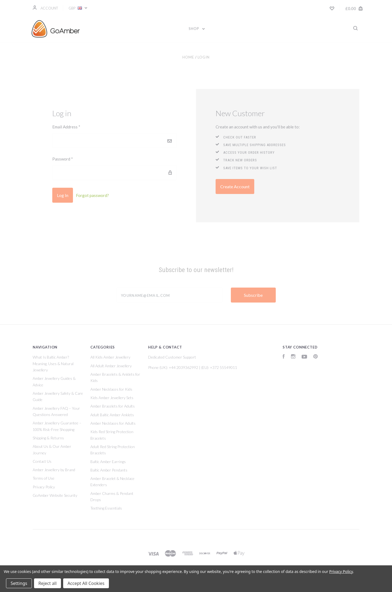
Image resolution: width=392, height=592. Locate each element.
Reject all (47, 583)
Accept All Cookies (86, 583)
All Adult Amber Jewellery (111, 365)
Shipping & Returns (48, 438)
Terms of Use (43, 478)
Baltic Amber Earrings (108, 461)
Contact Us (42, 461)
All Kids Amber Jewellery (110, 357)
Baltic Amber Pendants (108, 470)
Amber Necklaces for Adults (113, 423)
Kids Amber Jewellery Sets (111, 397)
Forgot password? (92, 195)
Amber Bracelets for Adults (112, 406)
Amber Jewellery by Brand (54, 469)
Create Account (235, 186)
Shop (197, 28)
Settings (19, 583)
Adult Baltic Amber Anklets (112, 414)
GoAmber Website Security (55, 495)
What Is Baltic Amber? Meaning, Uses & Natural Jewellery (53, 363)
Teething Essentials (106, 508)
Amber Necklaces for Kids (111, 389)
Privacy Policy (44, 487)
